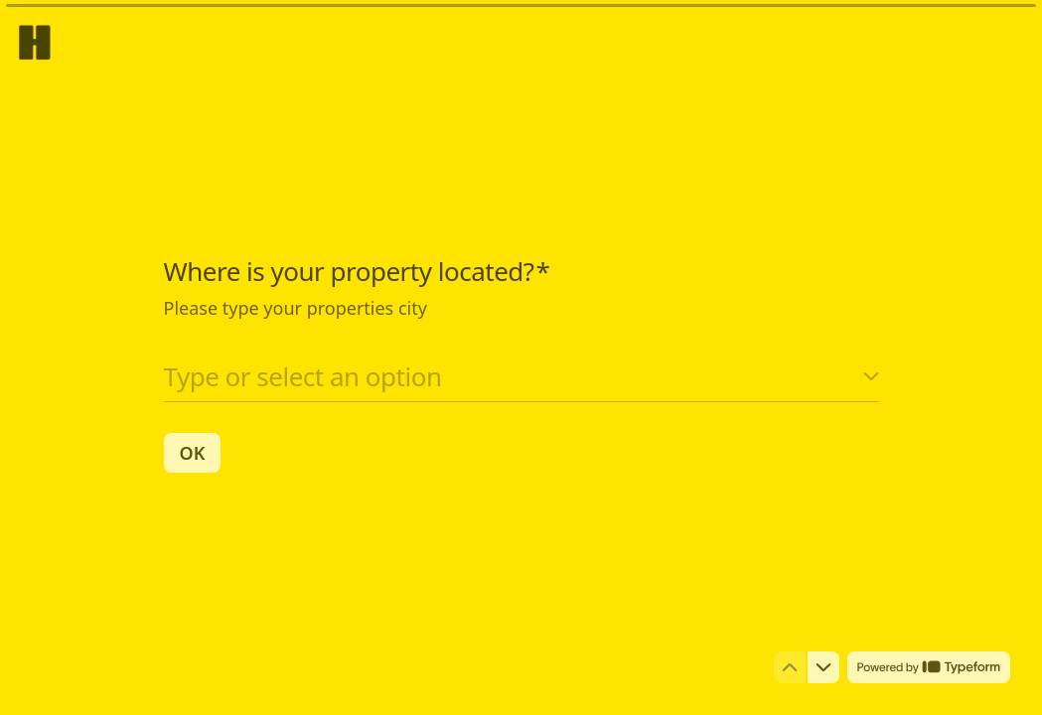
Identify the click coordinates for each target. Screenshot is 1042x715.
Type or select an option (303, 375)
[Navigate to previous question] (790, 667)
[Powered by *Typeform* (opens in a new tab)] (928, 667)
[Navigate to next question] (823, 667)
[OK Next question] (193, 452)
